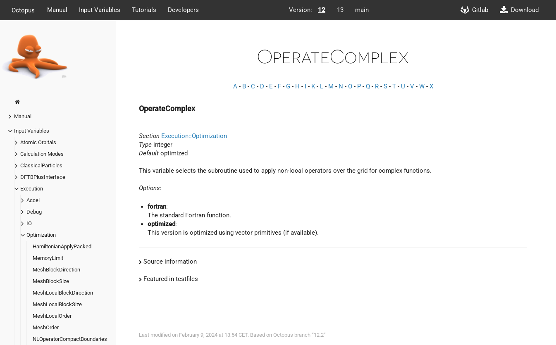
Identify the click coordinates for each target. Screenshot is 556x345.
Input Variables (99, 10)
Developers (183, 10)
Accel (33, 200)
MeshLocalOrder (52, 316)
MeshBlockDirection (56, 269)
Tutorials (144, 10)
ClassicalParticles (41, 165)
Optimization (41, 235)
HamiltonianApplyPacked (62, 246)
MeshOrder (46, 327)
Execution (31, 189)
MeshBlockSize (51, 281)
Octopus (23, 10)
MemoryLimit (48, 258)
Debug (34, 212)
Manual (57, 10)
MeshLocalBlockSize (57, 304)
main (362, 10)
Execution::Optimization (194, 136)
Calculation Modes (42, 154)
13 (340, 10)
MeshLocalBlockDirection (63, 293)
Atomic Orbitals (38, 142)
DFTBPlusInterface (42, 177)
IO (29, 223)
